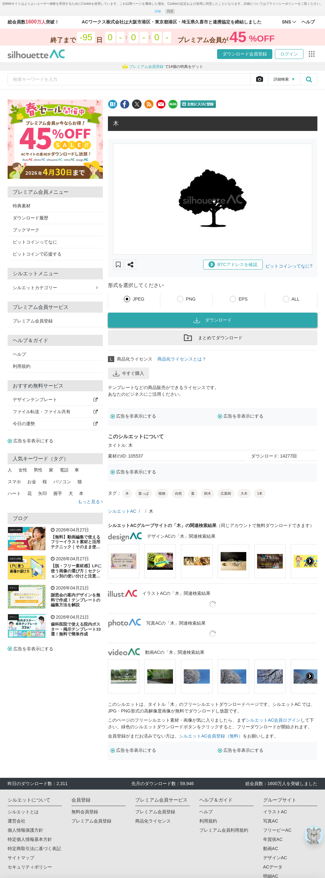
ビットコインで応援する (37, 254)
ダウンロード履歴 (30, 217)
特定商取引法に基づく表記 (34, 848)
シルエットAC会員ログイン (273, 720)
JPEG (138, 299)
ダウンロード (213, 320)
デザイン (13, 588)
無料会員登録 (84, 811)
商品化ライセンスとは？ (181, 358)
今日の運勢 (55, 423)
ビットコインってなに (35, 241)
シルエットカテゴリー (55, 287)
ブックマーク (26, 229)
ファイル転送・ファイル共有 (55, 411)
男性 (38, 469)
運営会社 (16, 820)
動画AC (270, 848)
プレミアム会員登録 (33, 320)
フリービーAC (277, 830)
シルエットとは (23, 811)
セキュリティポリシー (30, 866)
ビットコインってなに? (288, 266)
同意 (170, 11)
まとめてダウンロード (212, 338)
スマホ (14, 481)
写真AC (270, 820)
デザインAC (275, 857)
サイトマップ (21, 857)
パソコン (62, 481)
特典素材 (21, 205)
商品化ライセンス (153, 820)
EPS (243, 299)
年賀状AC (272, 839)
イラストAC (275, 811)
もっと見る (90, 501)
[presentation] (310, 561)
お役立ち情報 (15, 530)
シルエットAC (122, 511)
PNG (191, 299)
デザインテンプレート (55, 399)
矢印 (42, 493)
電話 (64, 469)
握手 (57, 493)
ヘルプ (19, 354)
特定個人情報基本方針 (30, 839)
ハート (14, 493)
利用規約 (21, 366)
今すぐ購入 (128, 373)
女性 (22, 469)
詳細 (158, 11)
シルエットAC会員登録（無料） (211, 735)
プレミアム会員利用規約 (223, 830)
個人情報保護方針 (25, 830)
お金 (31, 481)
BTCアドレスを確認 (233, 264)
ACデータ (272, 866)
